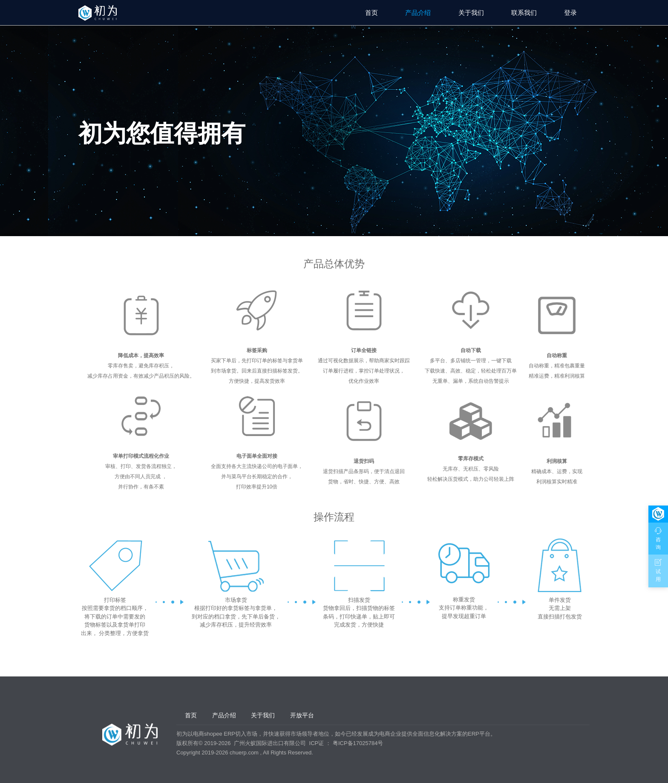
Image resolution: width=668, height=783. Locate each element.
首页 (371, 12)
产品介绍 (418, 12)
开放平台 (302, 715)
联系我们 (524, 12)
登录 (570, 12)
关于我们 (471, 12)
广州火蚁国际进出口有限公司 (270, 743)
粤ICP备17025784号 (358, 743)
